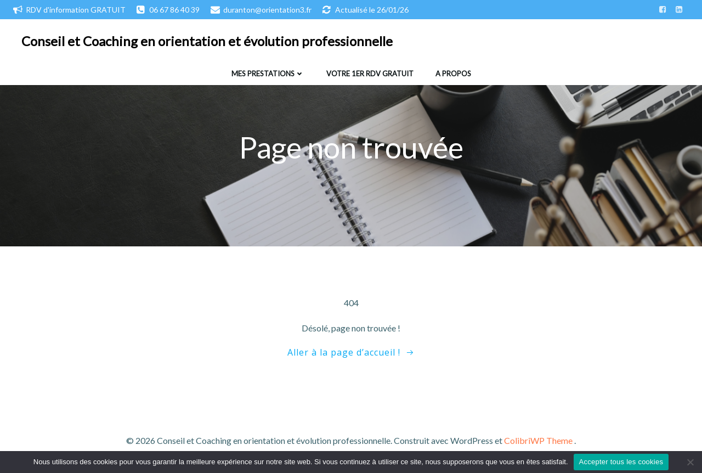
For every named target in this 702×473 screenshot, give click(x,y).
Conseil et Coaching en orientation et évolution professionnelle (207, 41)
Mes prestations (267, 73)
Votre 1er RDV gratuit (370, 73)
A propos (453, 73)
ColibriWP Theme (538, 440)
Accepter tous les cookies (621, 462)
